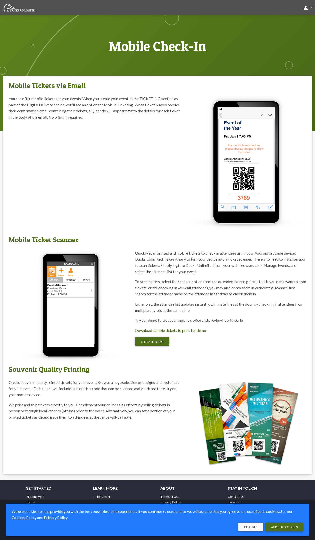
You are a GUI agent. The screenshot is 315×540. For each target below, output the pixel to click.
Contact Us (236, 497)
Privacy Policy (56, 517)
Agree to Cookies (284, 527)
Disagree (251, 527)
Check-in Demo (152, 341)
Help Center (101, 497)
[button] (307, 7)
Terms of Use (169, 497)
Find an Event (35, 497)
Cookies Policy (24, 517)
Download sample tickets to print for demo (170, 330)
